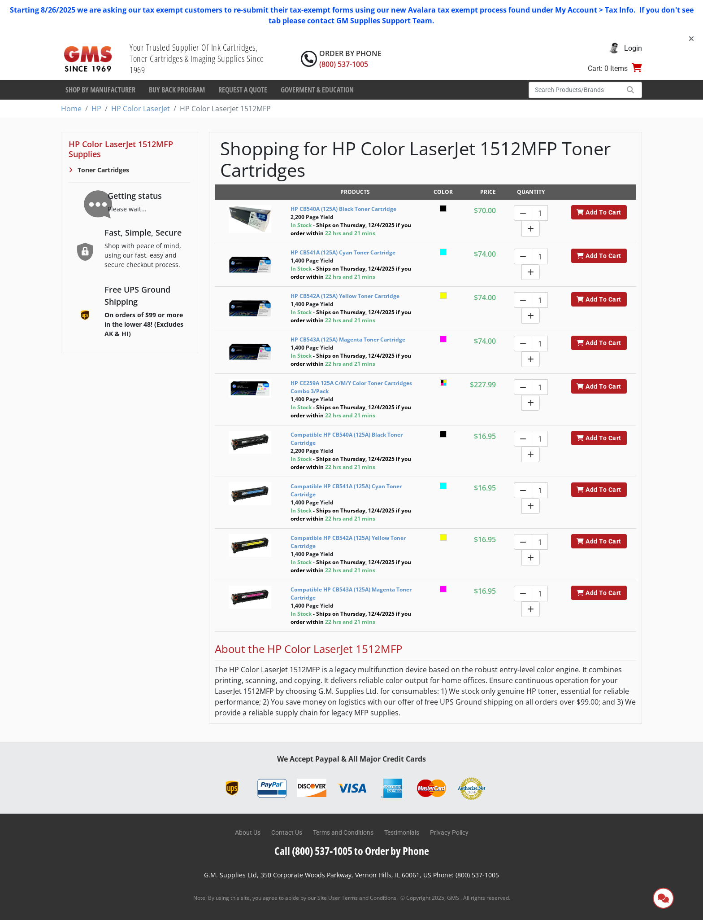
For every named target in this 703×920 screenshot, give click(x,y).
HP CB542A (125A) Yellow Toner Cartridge (345, 296)
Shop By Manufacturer (100, 90)
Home (71, 109)
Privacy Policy (449, 832)
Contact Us (286, 832)
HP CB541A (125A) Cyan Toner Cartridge (343, 252)
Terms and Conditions (343, 832)
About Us (247, 832)
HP (96, 109)
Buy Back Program (177, 90)
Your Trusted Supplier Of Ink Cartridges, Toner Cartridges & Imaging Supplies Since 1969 (197, 58)
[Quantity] (540, 213)
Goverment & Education (317, 90)
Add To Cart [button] (599, 212)
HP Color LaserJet (140, 109)
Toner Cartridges (102, 170)
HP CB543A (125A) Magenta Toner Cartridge (348, 339)
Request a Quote (242, 90)
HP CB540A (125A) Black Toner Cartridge (343, 209)
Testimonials (401, 832)
